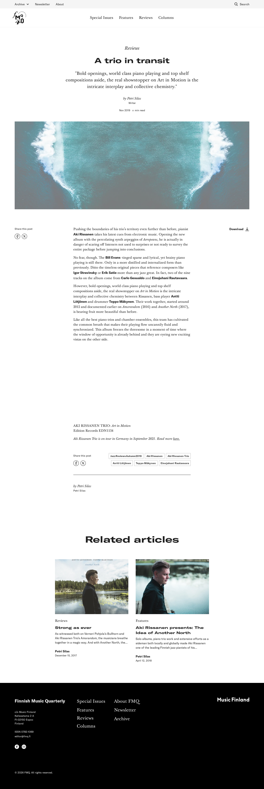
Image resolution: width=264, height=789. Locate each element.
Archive (122, 719)
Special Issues (101, 18)
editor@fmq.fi (23, 736)
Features (126, 18)
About (60, 4)
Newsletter (42, 4)
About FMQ (126, 701)
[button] (22, 4)
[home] (19, 17)
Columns (166, 18)
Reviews (146, 18)
